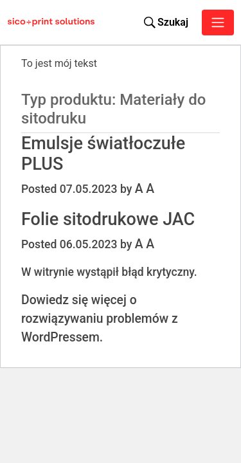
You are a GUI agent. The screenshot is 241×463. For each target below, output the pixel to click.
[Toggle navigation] (218, 22)
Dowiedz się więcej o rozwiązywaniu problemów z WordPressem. (99, 319)
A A (145, 188)
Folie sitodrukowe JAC (108, 219)
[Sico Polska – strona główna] (20, 22)
